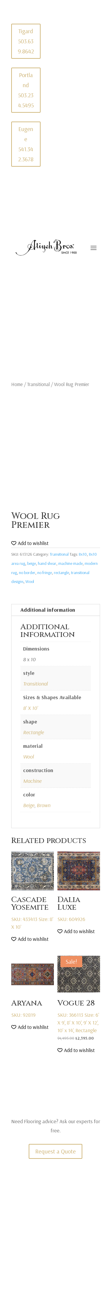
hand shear (47, 563)
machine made (70, 563)
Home (17, 384)
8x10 (83, 554)
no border (27, 572)
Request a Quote (55, 1151)
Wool (29, 581)
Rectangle (33, 732)
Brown (43, 805)
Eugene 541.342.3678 (25, 144)
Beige (28, 805)
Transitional (38, 384)
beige (31, 563)
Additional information (47, 609)
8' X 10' (30, 708)
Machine (32, 780)
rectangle (61, 572)
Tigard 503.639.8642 (26, 41)
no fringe (44, 572)
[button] (30, 543)
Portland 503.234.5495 (26, 90)
